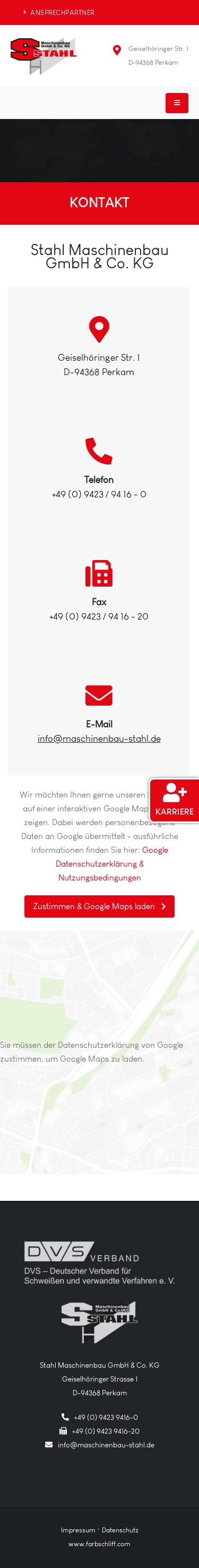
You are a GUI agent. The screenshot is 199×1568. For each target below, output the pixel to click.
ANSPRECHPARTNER (58, 12)
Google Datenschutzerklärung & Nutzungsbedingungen (112, 863)
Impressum (78, 1530)
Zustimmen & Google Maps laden (99, 906)
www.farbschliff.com (99, 1544)
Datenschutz (120, 1530)
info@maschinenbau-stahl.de (99, 738)
